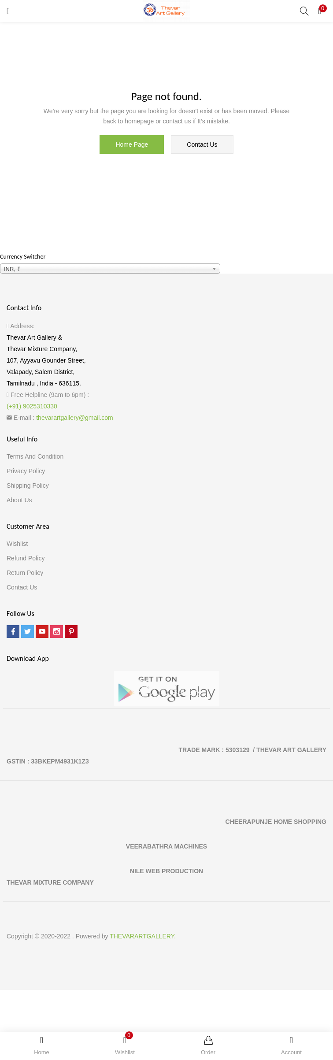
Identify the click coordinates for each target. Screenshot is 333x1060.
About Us (19, 500)
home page (131, 144)
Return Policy (25, 572)
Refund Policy (25, 558)
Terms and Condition (35, 456)
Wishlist (17, 543)
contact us (202, 144)
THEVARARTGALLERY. (143, 936)
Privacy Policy (26, 470)
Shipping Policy (28, 485)
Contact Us (22, 587)
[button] (319, 11)
